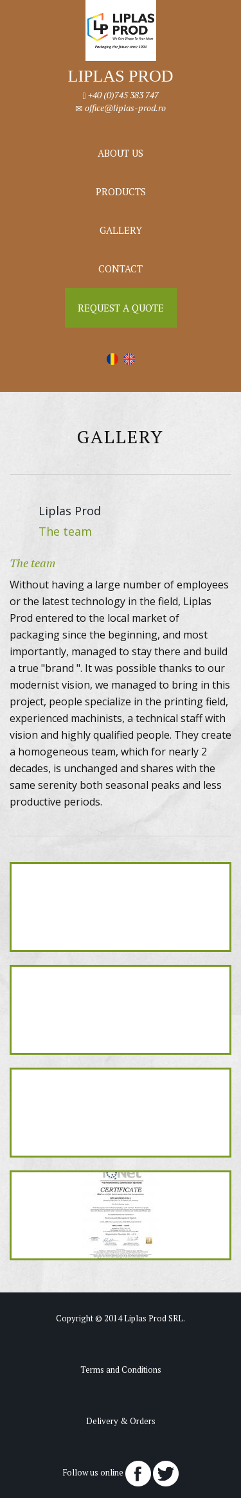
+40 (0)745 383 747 (123, 95)
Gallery (121, 230)
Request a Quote (121, 307)
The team (65, 531)
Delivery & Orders (121, 1421)
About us (120, 152)
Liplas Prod (70, 510)
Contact (120, 268)
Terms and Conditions (120, 1369)
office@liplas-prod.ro (125, 107)
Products (121, 191)
